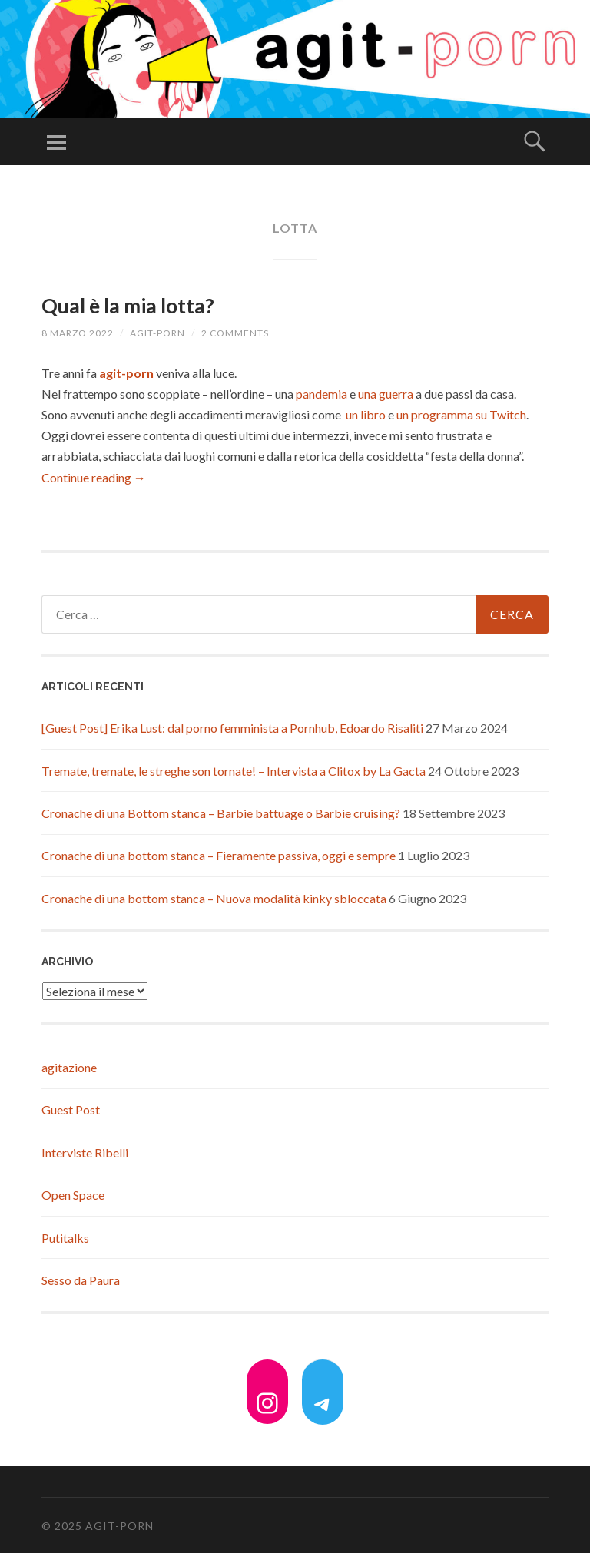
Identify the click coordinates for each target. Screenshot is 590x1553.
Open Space (72, 1194)
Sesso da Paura (80, 1280)
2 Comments (235, 333)
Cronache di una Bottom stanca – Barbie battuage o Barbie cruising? (220, 813)
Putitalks (65, 1237)
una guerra (385, 393)
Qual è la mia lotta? (127, 305)
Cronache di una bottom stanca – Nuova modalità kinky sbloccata (213, 898)
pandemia (321, 393)
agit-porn (157, 333)
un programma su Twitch (461, 414)
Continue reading (93, 477)
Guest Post (70, 1109)
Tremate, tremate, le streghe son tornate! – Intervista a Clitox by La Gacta (233, 770)
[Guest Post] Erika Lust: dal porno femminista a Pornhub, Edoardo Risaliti (232, 727)
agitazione (69, 1067)
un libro (366, 414)
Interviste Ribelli (84, 1152)
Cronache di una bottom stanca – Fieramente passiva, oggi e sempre (218, 855)
